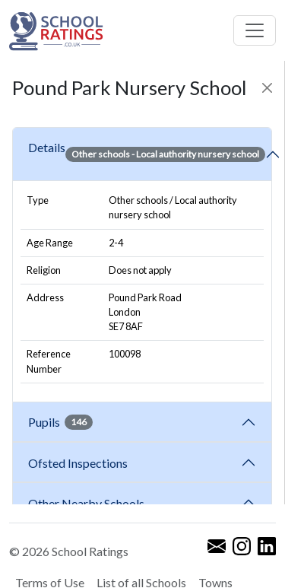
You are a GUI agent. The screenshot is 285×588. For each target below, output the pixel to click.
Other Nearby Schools (88, 503)
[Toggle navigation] (254, 30)
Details (146, 154)
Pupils (60, 422)
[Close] (267, 88)
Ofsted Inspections (80, 463)
